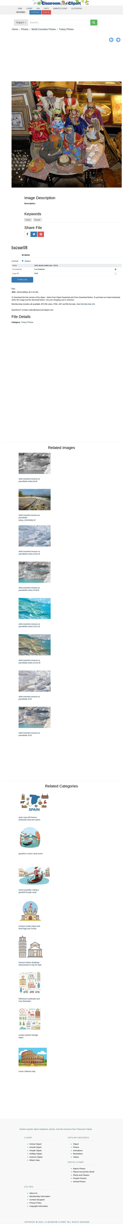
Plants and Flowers (81, 1175)
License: (15, 261)
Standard (27, 261)
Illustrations (78, 1154)
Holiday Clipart (35, 1154)
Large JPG (15, 273)
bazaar (37, 220)
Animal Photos (79, 1181)
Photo (46, 9)
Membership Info (88, 304)
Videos (76, 1157)
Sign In (46, 12)
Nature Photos (79, 1168)
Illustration (76, 9)
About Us (33, 1193)
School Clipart (35, 1144)
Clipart (29, 9)
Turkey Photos (66, 29)
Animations (78, 1150)
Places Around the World (83, 1172)
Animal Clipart (35, 1147)
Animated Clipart (60, 9)
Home (20, 9)
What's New (34, 1160)
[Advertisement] (61, 62)
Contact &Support (37, 1200)
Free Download (17, 269)
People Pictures (79, 1178)
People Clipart (35, 1150)
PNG (38, 9)
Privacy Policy (35, 1203)
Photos (24, 29)
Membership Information (39, 1196)
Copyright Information (38, 1206)
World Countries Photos (43, 29)
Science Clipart (35, 1157)
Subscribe (35, 12)
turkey (28, 220)
